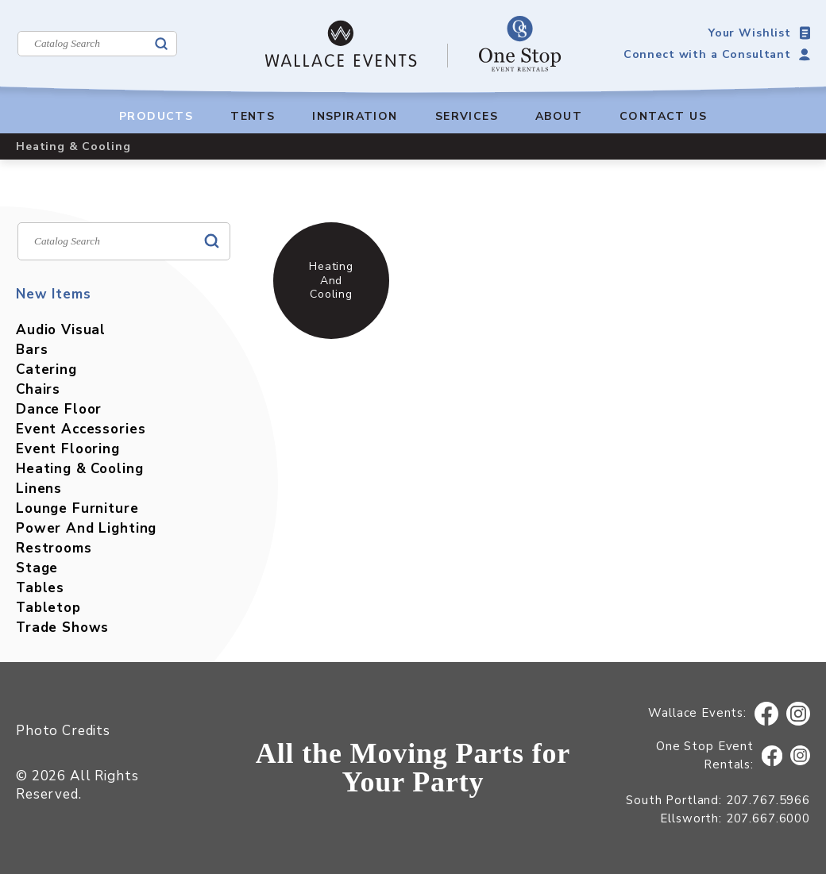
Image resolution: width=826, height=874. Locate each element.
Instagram (798, 714)
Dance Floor (59, 409)
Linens (39, 488)
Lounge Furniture (77, 508)
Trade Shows (62, 627)
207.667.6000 (768, 818)
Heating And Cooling (331, 280)
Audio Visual (61, 330)
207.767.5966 (768, 800)
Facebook (766, 714)
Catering (46, 369)
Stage (37, 568)
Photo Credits (63, 731)
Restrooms (54, 548)
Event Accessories (80, 429)
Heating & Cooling (79, 469)
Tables (40, 588)
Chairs (38, 389)
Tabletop (48, 608)
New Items (53, 294)
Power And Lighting (86, 528)
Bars (32, 350)
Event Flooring (68, 449)
